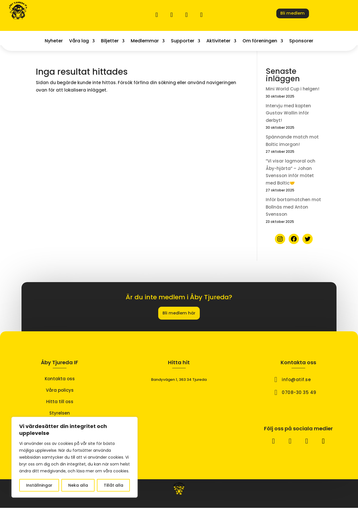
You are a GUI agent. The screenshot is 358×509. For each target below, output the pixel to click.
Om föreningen (259, 41)
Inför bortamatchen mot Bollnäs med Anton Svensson (293, 207)
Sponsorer (301, 41)
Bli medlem (292, 14)
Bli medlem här (178, 313)
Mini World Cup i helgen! (292, 89)
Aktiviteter (218, 41)
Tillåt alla (113, 485)
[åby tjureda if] (179, 418)
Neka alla (78, 485)
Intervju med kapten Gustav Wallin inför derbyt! (288, 113)
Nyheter (54, 41)
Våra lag (79, 41)
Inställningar (39, 485)
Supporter (182, 41)
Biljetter (110, 41)
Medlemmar (145, 41)
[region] (74, 457)
